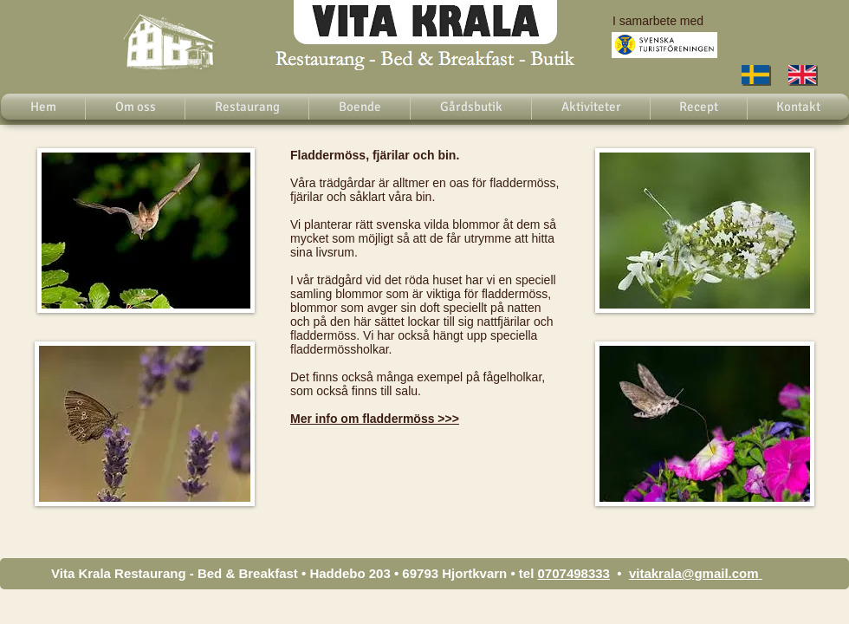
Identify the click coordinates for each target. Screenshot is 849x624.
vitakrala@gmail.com (694, 573)
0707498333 (574, 573)
